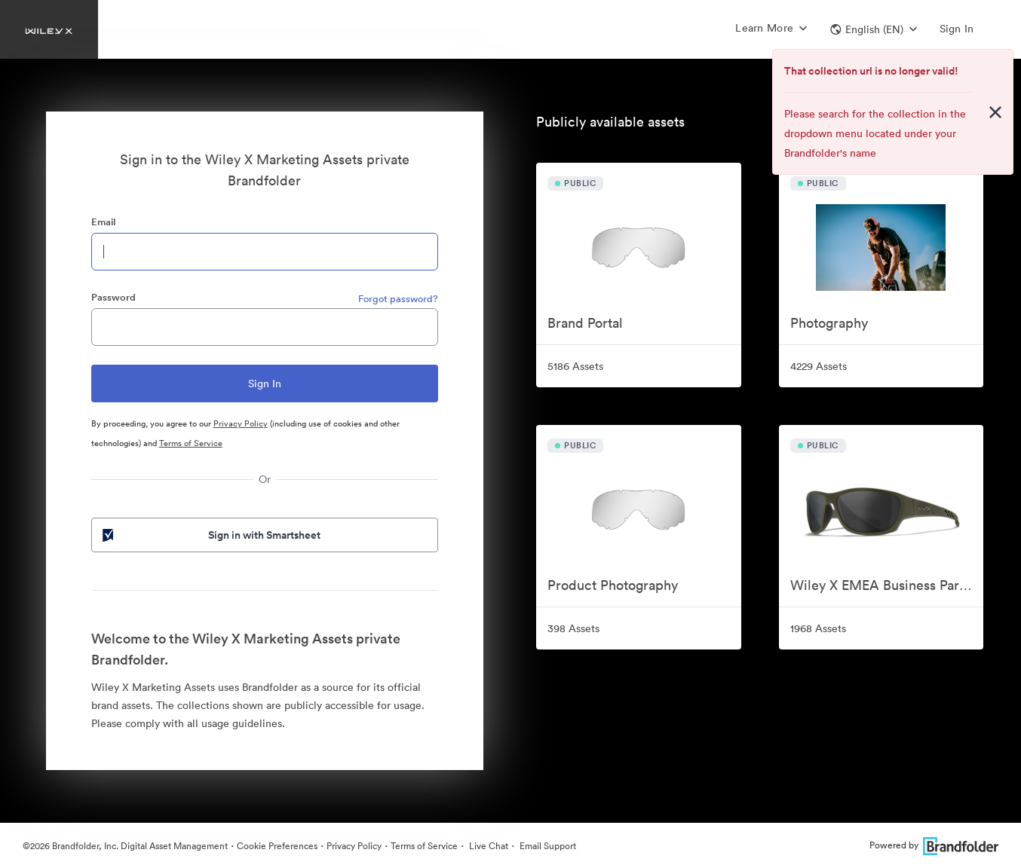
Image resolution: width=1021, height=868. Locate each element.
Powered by (933, 845)
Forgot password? (398, 298)
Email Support (546, 845)
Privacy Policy (240, 423)
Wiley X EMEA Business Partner (886, 585)
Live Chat (487, 845)
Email (103, 221)
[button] (873, 29)
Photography (829, 323)
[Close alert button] (995, 112)
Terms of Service (190, 443)
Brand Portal (585, 323)
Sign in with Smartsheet (210, 534)
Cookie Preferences (277, 845)
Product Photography (612, 585)
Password (113, 297)
